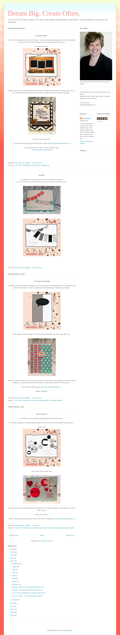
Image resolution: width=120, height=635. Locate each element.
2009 (12, 615)
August (14, 567)
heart (45, 528)
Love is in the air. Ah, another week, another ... (28, 596)
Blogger (69, 630)
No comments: (37, 163)
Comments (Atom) (46, 541)
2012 (12, 606)
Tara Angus (86, 118)
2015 (12, 558)
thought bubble (57, 400)
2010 (12, 612)
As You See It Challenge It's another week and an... (29, 593)
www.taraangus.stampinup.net (42, 150)
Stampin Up (47, 400)
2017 (12, 555)
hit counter (99, 121)
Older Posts (70, 535)
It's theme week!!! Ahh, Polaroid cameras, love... (28, 587)
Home (42, 535)
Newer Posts (14, 535)
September (16, 563)
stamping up (45, 165)
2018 (12, 552)
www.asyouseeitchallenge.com (60, 143)
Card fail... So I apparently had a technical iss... (27, 590)
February (15, 584)
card (31, 528)
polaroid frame (35, 165)
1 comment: (36, 525)
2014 (12, 561)
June (14, 572)
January (15, 600)
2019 (12, 549)
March (14, 581)
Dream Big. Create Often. (44, 13)
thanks (71, 528)
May (13, 575)
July (13, 569)
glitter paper (38, 528)
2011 (12, 609)
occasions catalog (36, 400)
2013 (12, 603)
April (14, 578)
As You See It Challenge (21, 165)
